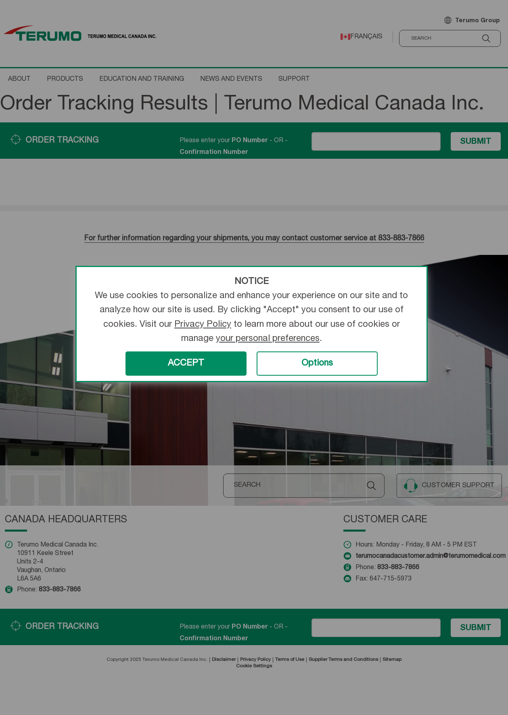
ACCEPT (186, 363)
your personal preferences (268, 338)
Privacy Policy (202, 324)
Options (317, 363)
